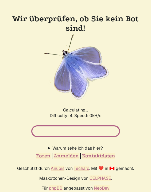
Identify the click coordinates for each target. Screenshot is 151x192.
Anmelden (66, 156)
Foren (43, 156)
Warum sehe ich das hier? (77, 148)
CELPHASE (100, 178)
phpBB (56, 188)
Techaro (81, 168)
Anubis (57, 168)
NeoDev (102, 188)
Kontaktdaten (98, 156)
